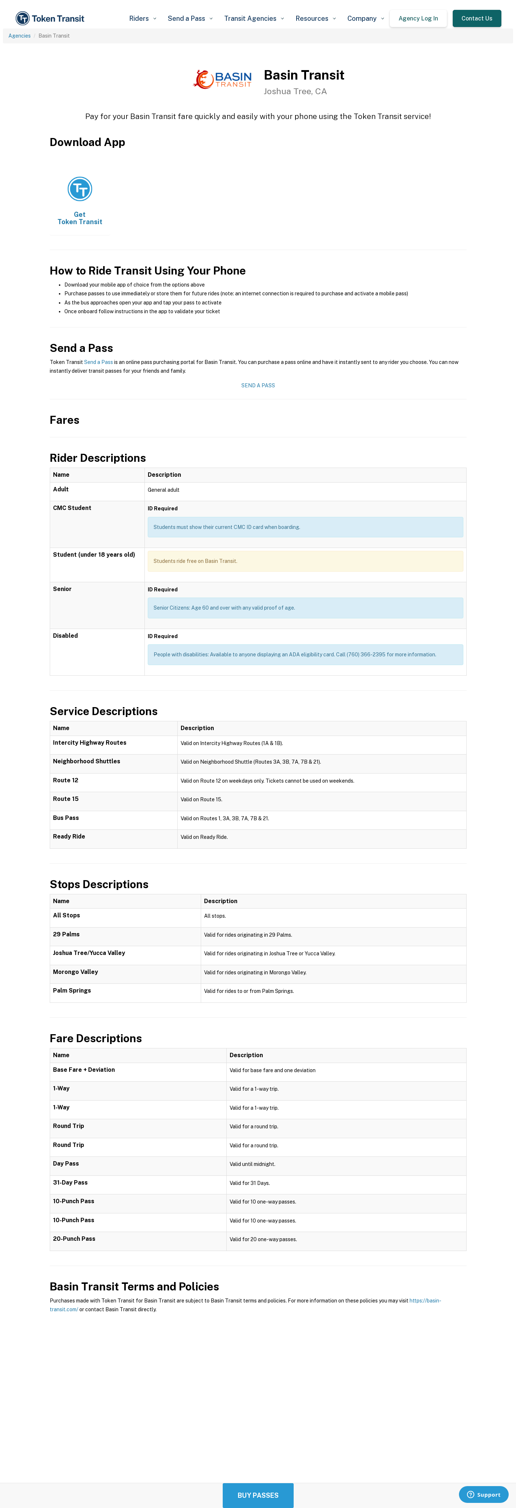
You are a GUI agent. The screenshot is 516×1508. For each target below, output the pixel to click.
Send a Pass (98, 362)
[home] (51, 18)
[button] (142, 18)
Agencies (19, 36)
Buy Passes (258, 1495)
